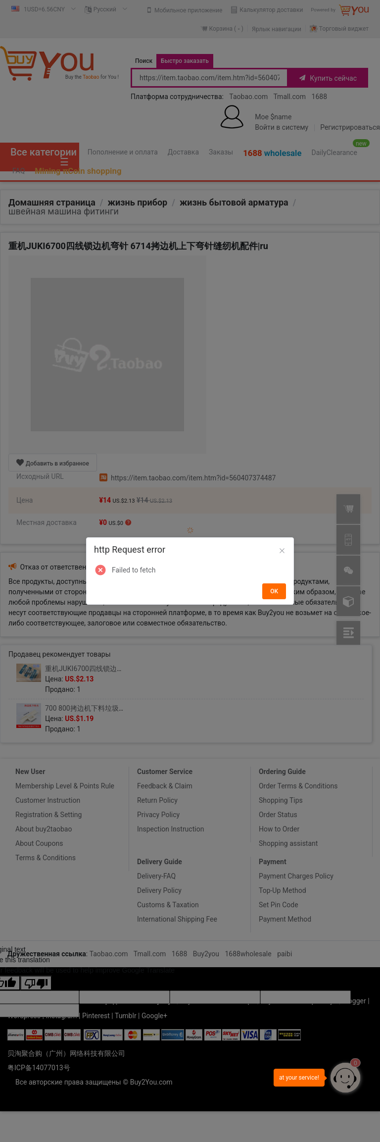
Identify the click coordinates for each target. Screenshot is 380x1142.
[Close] (282, 551)
